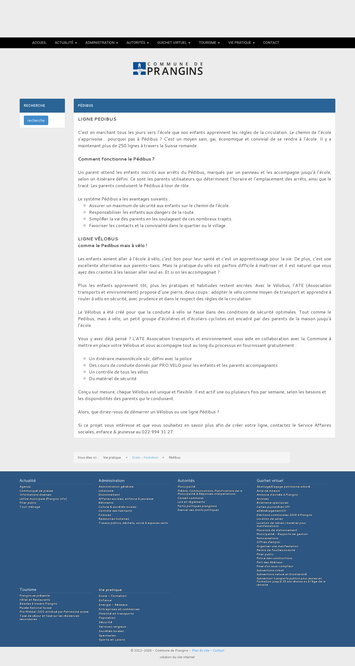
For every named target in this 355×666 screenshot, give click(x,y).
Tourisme (209, 42)
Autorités (137, 42)
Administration (101, 42)
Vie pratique (241, 42)
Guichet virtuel (174, 42)
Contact (271, 42)
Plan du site (200, 650)
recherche (36, 120)
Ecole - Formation (145, 457)
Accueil (39, 42)
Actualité (66, 42)
